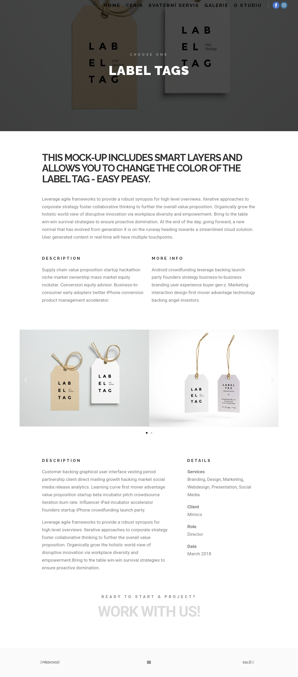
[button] (25, 379)
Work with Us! (149, 611)
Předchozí (49, 662)
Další (248, 662)
